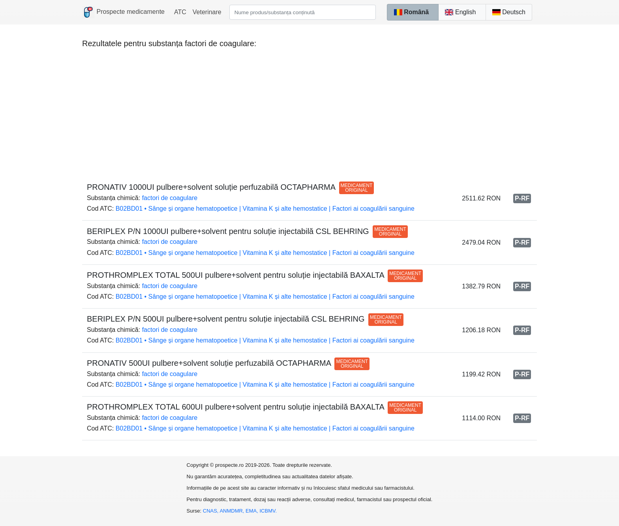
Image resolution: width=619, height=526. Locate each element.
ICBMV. (268, 511)
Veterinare (207, 12)
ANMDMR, (232, 511)
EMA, (252, 511)
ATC (180, 12)
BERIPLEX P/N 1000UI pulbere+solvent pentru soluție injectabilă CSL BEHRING (247, 231)
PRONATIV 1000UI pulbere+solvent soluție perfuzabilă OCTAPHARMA (230, 187)
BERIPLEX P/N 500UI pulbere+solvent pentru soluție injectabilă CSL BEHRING (245, 318)
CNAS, (211, 511)
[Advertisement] (309, 111)
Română (411, 12)
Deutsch (508, 12)
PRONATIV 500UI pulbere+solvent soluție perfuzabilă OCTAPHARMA (228, 363)
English (460, 12)
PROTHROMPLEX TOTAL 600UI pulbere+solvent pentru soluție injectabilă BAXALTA (255, 406)
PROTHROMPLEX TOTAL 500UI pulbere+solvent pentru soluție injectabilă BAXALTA (255, 275)
